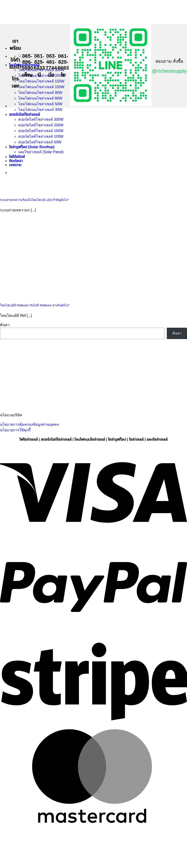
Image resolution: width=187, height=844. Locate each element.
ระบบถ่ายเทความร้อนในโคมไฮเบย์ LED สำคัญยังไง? (34, 200)
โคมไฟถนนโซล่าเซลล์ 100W (41, 87)
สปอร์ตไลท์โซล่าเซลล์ (24, 114)
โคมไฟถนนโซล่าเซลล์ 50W (40, 104)
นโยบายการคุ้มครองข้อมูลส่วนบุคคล (29, 424)
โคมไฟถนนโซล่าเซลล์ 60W (40, 98)
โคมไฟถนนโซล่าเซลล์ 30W (40, 110)
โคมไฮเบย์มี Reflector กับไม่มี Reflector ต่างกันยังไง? (34, 305)
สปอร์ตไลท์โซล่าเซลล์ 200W (40, 125)
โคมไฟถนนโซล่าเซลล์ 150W (41, 81)
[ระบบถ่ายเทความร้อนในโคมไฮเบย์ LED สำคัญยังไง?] (34, 190)
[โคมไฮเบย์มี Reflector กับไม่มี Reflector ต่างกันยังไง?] (34, 295)
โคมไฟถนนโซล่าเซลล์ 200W (41, 75)
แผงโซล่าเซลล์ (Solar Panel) (41, 152)
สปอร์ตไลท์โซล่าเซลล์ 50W (39, 142)
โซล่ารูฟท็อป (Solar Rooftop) (31, 147)
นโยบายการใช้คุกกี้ (15, 430)
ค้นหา (5, 325)
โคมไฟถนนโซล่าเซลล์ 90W (40, 93)
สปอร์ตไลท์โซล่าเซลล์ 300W (40, 119)
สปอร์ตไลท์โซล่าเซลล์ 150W (40, 131)
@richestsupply (169, 71)
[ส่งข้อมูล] (20, 62)
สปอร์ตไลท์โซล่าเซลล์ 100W (40, 136)
